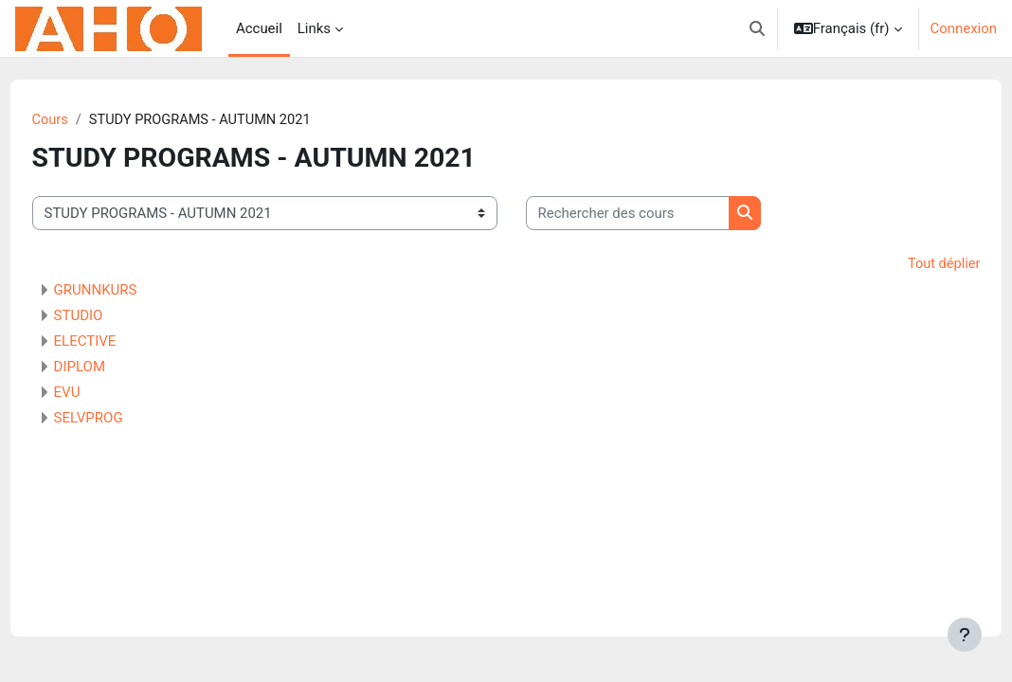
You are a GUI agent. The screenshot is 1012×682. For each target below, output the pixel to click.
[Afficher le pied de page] (965, 635)
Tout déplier (907, 265)
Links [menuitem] (314, 28)
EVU (102, 393)
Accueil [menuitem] (259, 28)
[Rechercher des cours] (663, 214)
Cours (85, 120)
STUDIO (113, 316)
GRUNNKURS (130, 290)
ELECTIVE (120, 341)
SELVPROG (123, 418)
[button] (757, 28)
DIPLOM (114, 367)
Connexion (964, 28)
